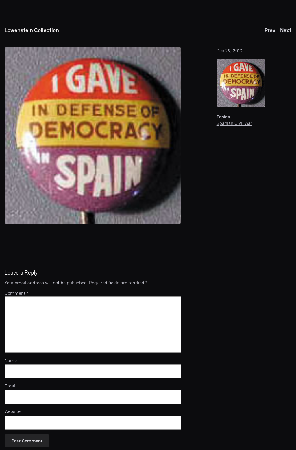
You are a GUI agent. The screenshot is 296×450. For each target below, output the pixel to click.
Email (10, 386)
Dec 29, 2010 (229, 50)
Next (285, 30)
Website (13, 411)
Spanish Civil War (234, 123)
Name (11, 360)
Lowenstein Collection (32, 30)
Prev (269, 30)
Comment (16, 293)
